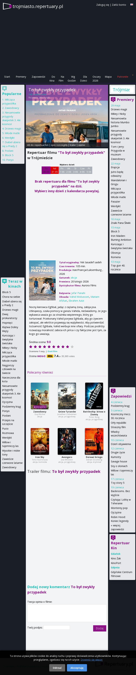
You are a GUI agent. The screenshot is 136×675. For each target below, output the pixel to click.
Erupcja (115, 167)
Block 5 (115, 231)
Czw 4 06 (82, 170)
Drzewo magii (119, 109)
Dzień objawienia (121, 444)
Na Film (61, 78)
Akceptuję (76, 667)
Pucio (5, 428)
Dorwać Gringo (94, 457)
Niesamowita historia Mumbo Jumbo (120, 122)
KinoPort (116, 563)
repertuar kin (42, 145)
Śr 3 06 (75, 170)
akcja (74, 277)
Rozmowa (8, 433)
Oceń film (52, 351)
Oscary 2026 (96, 78)
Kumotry (116, 457)
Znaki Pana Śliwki (121, 223)
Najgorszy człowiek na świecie (9, 369)
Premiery (21, 76)
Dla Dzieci (83, 78)
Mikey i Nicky (118, 113)
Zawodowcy (39, 411)
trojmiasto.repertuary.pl (38, 6)
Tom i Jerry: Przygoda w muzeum (118, 150)
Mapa (108, 76)
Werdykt (116, 206)
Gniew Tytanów (67, 411)
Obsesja (115, 252)
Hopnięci (7, 322)
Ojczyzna (116, 512)
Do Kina (52, 78)
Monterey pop (119, 508)
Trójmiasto (121, 89)
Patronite (122, 76)
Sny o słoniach (119, 466)
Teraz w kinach (15, 284)
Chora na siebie (11, 296)
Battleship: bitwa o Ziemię (94, 413)
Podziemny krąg (120, 405)
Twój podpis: (35, 627)
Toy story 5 (117, 482)
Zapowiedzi (38, 76)
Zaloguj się (102, 4)
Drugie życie (118, 452)
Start (7, 76)
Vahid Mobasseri (79, 296)
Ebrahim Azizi (76, 300)
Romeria (116, 257)
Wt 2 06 (68, 170)
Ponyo (10, 159)
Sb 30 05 (46, 170)
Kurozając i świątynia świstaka (8, 339)
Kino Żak (116, 558)
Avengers (67, 457)
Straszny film (118, 427)
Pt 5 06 (89, 170)
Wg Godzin (72, 78)
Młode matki (118, 197)
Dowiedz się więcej (92, 659)
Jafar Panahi (44, 97)
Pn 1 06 (62, 170)
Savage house (119, 461)
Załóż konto (119, 4)
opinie (81, 145)
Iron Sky (39, 457)
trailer (73, 145)
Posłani (9, 150)
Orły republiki (118, 422)
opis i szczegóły (59, 145)
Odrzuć (57, 667)
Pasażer (115, 201)
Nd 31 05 (55, 170)
